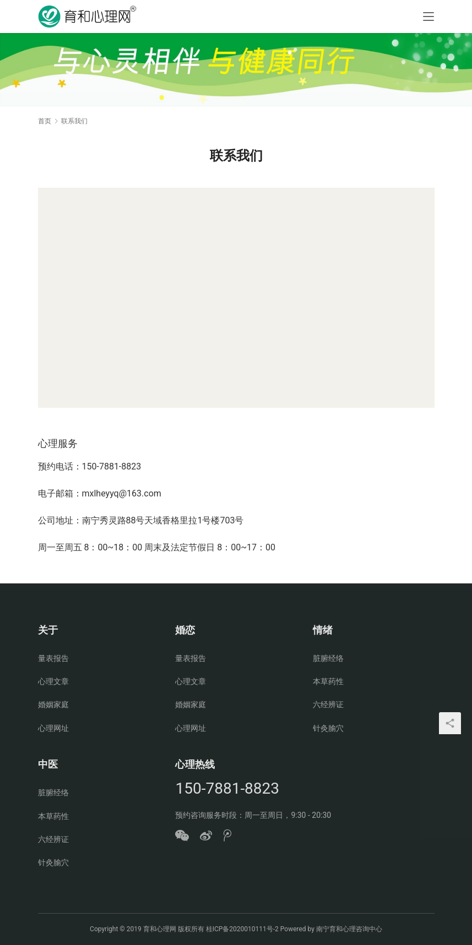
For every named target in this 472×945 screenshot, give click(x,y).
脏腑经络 (328, 658)
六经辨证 (328, 704)
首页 (44, 121)
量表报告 (53, 658)
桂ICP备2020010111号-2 (242, 929)
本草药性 (328, 681)
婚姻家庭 (53, 704)
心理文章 (53, 681)
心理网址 (53, 728)
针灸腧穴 (328, 728)
